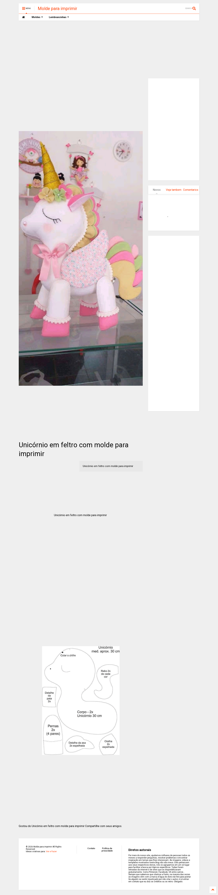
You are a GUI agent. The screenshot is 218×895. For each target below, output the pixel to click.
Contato (91, 848)
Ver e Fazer (51, 851)
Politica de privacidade (107, 849)
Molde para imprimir (57, 8)
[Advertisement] (109, 49)
